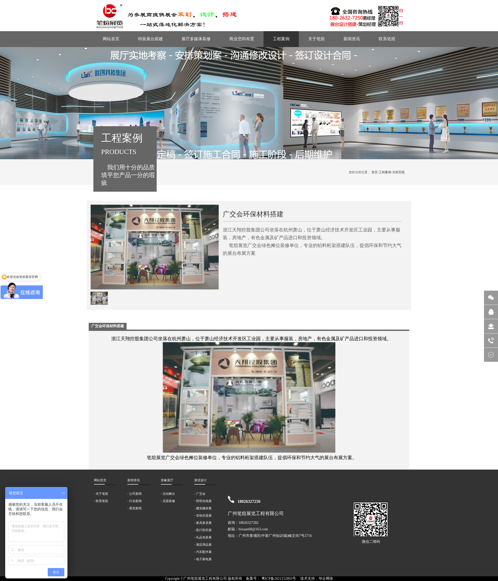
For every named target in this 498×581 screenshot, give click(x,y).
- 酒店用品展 (203, 544)
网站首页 (111, 39)
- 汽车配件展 (203, 552)
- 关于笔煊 (101, 494)
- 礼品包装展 (203, 537)
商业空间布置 (241, 39)
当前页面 (398, 172)
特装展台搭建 (150, 39)
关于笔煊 (316, 39)
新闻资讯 (351, 39)
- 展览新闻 (134, 508)
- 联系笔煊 (101, 501)
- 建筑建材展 (203, 508)
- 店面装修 (168, 501)
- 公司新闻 (134, 494)
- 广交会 (199, 494)
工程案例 (281, 39)
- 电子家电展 (203, 559)
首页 (374, 172)
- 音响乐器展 (203, 515)
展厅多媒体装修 (196, 39)
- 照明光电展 (203, 501)
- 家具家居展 (203, 523)
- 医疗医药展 (203, 530)
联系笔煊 (387, 39)
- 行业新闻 (134, 501)
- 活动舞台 (168, 494)
